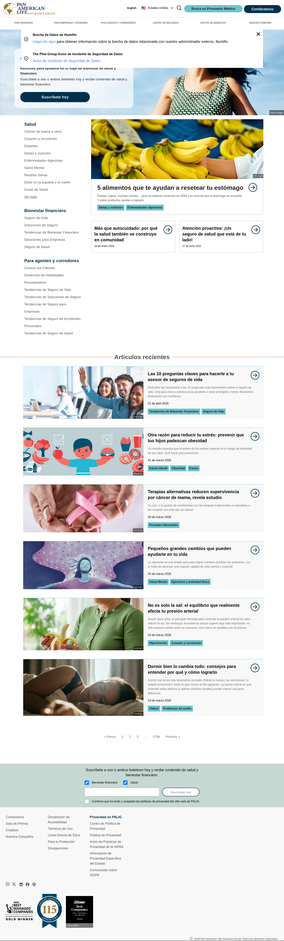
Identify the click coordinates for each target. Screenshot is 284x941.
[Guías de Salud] (53, 189)
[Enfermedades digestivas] (53, 160)
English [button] (131, 8)
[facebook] (27, 884)
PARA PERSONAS (23, 23)
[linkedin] (21, 884)
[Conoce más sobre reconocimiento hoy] (81, 912)
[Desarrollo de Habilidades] (53, 275)
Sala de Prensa (17, 823)
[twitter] (14, 884)
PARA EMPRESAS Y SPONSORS (70, 23)
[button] (157, 8)
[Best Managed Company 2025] (21, 911)
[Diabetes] (53, 146)
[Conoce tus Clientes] (53, 268)
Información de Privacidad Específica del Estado (105, 858)
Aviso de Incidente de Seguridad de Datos (66, 61)
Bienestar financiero (104, 782)
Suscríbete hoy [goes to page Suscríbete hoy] (55, 97)
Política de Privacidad (105, 835)
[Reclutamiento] (53, 282)
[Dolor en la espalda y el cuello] (53, 182)
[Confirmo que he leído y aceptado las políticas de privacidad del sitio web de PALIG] (87, 801)
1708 (156, 736)
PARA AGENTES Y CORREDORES (118, 23)
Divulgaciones (58, 848)
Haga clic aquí (44, 42)
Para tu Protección (61, 842)
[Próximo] (173, 737)
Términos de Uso (60, 828)
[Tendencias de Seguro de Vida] (53, 289)
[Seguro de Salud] (53, 247)
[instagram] (8, 884)
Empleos (12, 830)
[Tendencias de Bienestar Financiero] (53, 232)
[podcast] (34, 884)
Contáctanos (262, 9)
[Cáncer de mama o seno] (53, 131)
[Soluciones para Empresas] (53, 239)
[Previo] (109, 737)
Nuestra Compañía (19, 836)
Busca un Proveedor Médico (213, 9)
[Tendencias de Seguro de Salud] (53, 333)
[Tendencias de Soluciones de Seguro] (53, 297)
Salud (134, 782)
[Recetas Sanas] (53, 175)
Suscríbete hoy (180, 792)
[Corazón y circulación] (53, 138)
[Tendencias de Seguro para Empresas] (53, 308)
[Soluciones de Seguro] (53, 225)
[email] (122, 792)
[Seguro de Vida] (53, 218)
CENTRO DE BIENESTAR (213, 23)
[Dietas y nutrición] (53, 153)
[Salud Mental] (53, 167)
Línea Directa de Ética (64, 835)
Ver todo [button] (30, 197)
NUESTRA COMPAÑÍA (260, 23)
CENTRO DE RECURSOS (166, 23)
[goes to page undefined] (251, 187)
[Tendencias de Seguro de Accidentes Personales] (53, 322)
